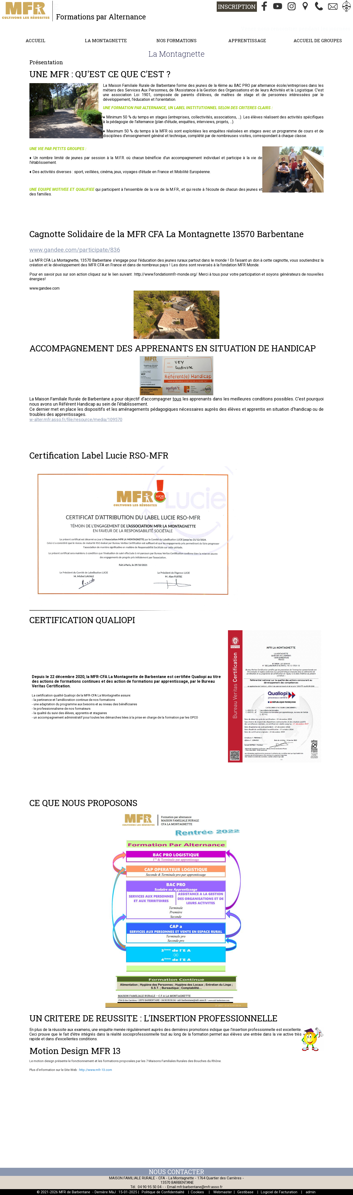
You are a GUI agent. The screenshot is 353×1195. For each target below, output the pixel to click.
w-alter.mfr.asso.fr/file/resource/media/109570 (75, 419)
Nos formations (176, 40)
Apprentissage (247, 40)
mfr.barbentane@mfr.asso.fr (200, 1187)
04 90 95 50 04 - (151, 1187)
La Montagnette (106, 40)
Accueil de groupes (317, 40)
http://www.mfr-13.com (95, 1070)
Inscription (237, 7)
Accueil (35, 40)
